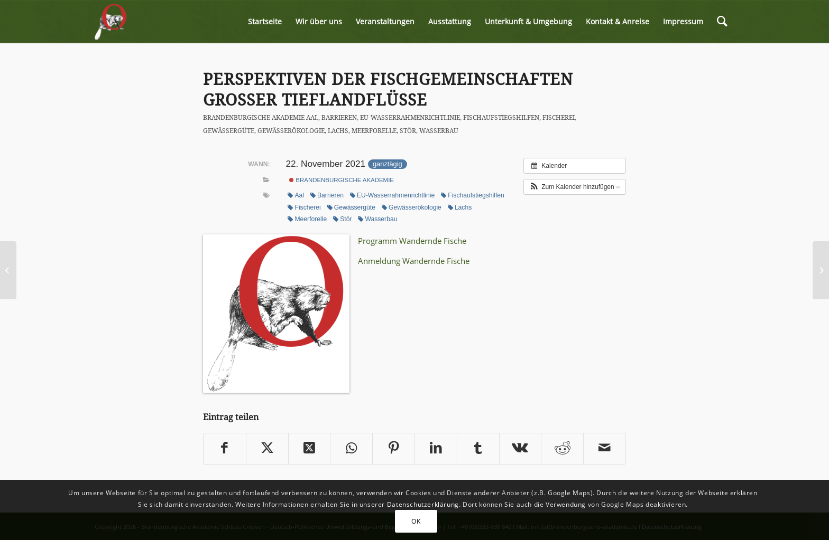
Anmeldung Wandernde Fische (413, 260)
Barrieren (339, 117)
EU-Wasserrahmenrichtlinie (410, 117)
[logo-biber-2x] (111, 21)
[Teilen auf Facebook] (225, 448)
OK (415, 521)
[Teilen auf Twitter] (267, 448)
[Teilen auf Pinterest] (393, 448)
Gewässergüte (228, 130)
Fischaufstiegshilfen (501, 117)
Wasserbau (438, 130)
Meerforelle (374, 130)
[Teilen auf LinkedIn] (436, 448)
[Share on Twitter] (309, 448)
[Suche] (722, 22)
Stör (408, 130)
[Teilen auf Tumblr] (478, 448)
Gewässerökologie (291, 130)
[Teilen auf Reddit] (562, 448)
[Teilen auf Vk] (520, 448)
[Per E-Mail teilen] (604, 448)
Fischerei (558, 117)
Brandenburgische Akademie (254, 117)
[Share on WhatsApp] (351, 448)
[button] (574, 186)
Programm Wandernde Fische (412, 240)
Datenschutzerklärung (423, 504)
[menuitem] (265, 22)
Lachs (338, 130)
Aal (312, 117)
